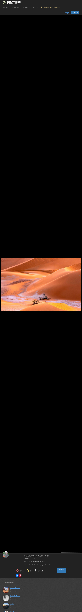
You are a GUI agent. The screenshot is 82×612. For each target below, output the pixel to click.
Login (67, 12)
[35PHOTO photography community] (11, 3)
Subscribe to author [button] (61, 570)
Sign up (75, 12)
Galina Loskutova (15, 596)
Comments (9, 582)
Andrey (12, 604)
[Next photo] (80, 276)
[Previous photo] (2, 276)
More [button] (35, 7)
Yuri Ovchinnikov (29, 558)
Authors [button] (15, 7)
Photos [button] (6, 7)
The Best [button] (26, 7)
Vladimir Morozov (15, 588)
